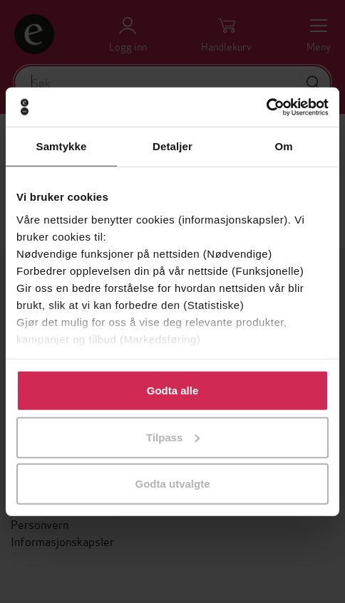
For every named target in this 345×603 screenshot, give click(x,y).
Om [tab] (283, 146)
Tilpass (173, 437)
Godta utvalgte (172, 484)
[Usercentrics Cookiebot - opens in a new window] (266, 107)
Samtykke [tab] (61, 146)
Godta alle (173, 390)
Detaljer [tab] (172, 146)
